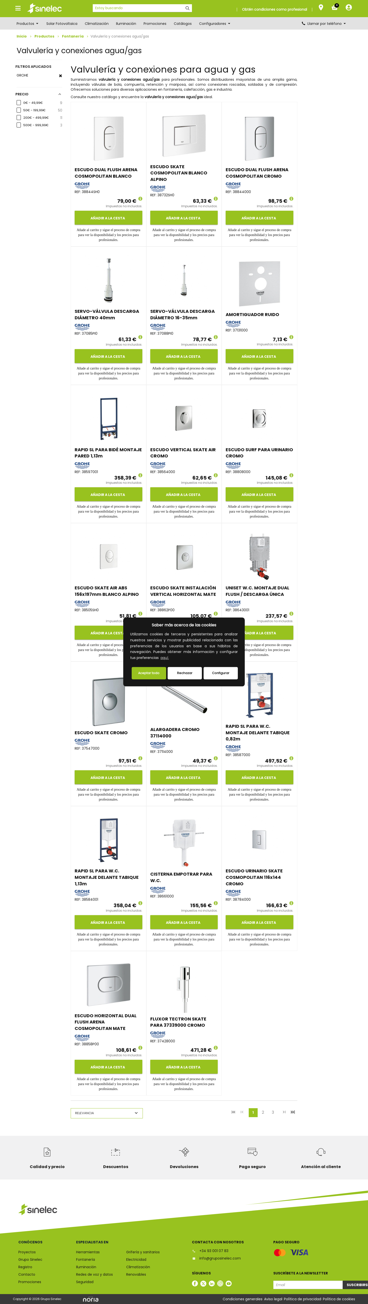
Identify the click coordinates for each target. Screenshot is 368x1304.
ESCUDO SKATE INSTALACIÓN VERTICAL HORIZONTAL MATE (183, 591)
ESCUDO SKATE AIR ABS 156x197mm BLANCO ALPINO (107, 591)
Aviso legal (273, 1299)
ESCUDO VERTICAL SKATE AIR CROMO (183, 453)
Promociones (155, 23)
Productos (28, 23)
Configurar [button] (220, 673)
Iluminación (126, 23)
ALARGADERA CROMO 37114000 (175, 732)
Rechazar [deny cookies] (184, 673)
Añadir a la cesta (107, 218)
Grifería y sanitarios (143, 1252)
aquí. (164, 657)
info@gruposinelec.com (216, 1258)
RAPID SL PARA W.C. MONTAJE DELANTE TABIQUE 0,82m (258, 732)
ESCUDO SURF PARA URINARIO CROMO (259, 453)
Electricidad (136, 1259)
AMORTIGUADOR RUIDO (252, 314)
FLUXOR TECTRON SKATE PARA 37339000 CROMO (178, 1022)
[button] (171, 658)
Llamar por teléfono (324, 23)
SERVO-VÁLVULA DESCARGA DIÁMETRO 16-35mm (182, 314)
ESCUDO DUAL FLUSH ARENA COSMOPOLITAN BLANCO (106, 172)
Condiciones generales (242, 1299)
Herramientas (88, 1252)
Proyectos (27, 1252)
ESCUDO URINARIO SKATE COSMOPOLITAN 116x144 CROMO (254, 877)
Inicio (22, 36)
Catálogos (183, 23)
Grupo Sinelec (30, 1259)
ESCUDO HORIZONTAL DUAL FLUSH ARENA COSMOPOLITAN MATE (106, 1022)
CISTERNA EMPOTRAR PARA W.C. (181, 877)
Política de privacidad (302, 1299)
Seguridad (84, 1281)
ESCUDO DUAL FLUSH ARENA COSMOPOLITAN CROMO (257, 172)
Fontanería (73, 36)
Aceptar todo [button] (148, 673)
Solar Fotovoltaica (61, 23)
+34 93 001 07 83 (210, 1250)
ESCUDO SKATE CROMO (101, 733)
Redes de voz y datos (94, 1274)
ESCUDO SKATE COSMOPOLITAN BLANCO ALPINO (178, 172)
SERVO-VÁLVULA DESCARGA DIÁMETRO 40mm (107, 314)
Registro (25, 1266)
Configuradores (215, 23)
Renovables (136, 1274)
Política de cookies (339, 1299)
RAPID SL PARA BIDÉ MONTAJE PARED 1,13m (108, 453)
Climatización (97, 23)
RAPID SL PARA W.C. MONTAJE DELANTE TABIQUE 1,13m (107, 877)
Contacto (26, 1274)
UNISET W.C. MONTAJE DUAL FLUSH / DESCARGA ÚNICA (257, 591)
